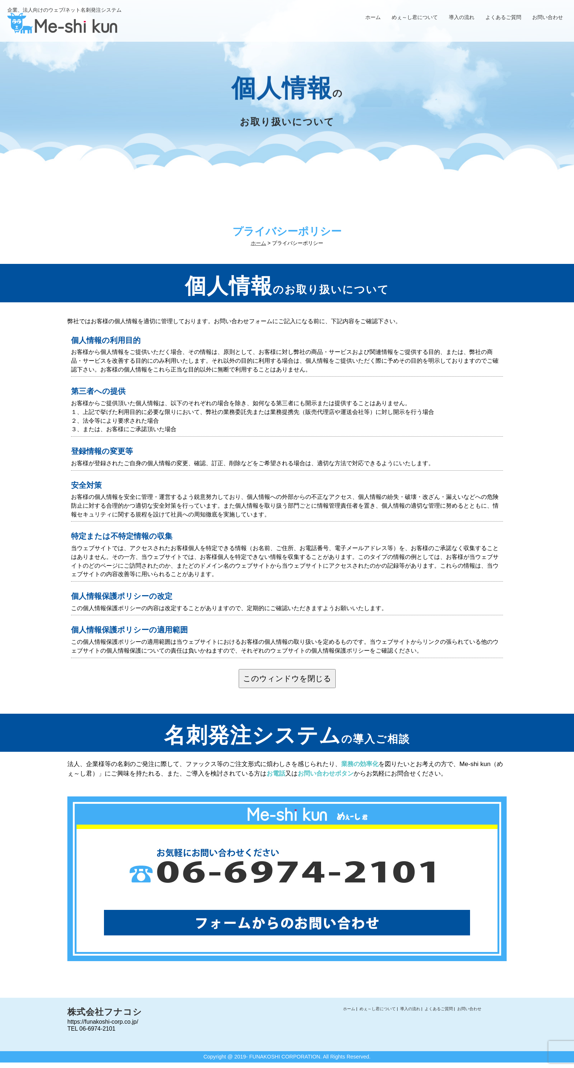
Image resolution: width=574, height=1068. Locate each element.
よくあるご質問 (503, 17)
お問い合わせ (547, 17)
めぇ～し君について (415, 17)
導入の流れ (461, 17)
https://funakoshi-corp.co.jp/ (102, 1022)
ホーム (373, 17)
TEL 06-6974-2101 (91, 1029)
